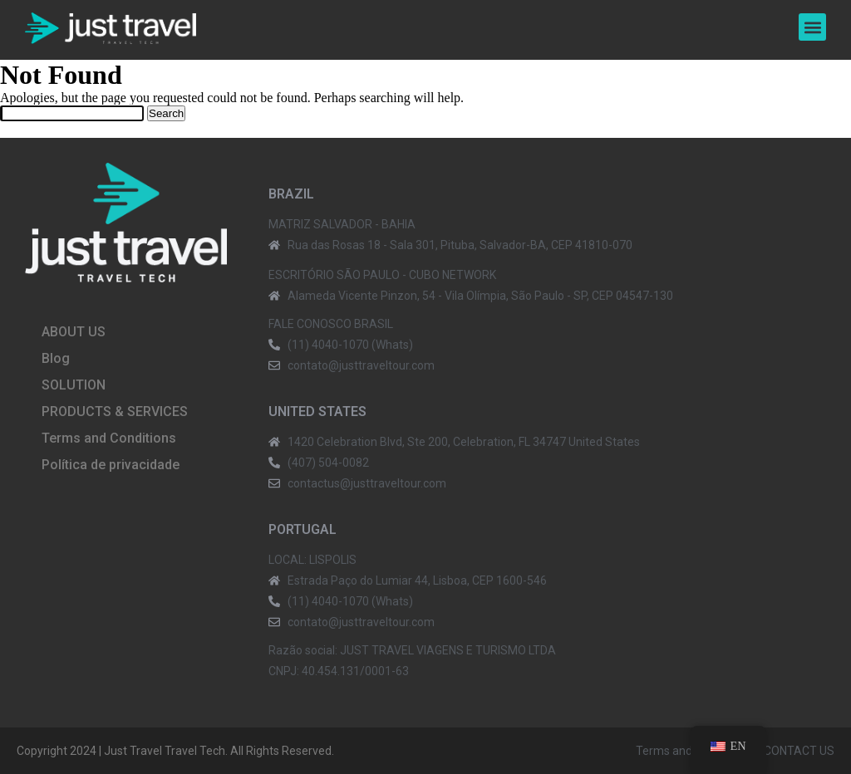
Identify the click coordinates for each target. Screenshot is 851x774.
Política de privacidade (111, 465)
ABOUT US (74, 332)
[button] (812, 27)
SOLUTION (74, 385)
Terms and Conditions (109, 438)
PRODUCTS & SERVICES (115, 411)
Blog (56, 358)
